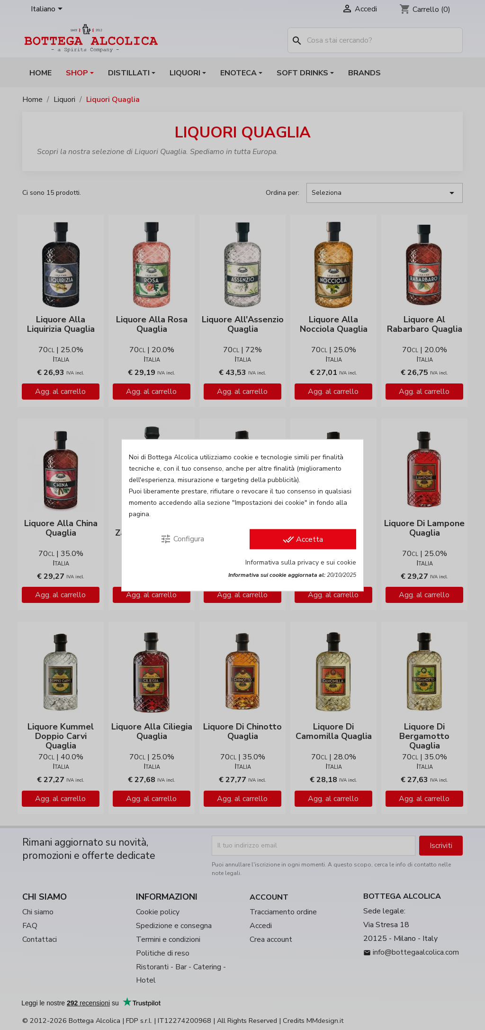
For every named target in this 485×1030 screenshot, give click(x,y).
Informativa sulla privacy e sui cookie (300, 561)
